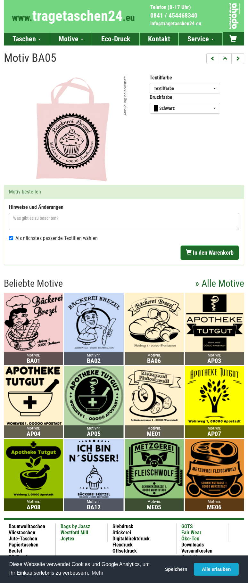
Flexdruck (122, 545)
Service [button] (200, 39)
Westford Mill (74, 533)
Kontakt (159, 39)
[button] (212, 58)
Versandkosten (196, 551)
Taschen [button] (26, 39)
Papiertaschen (23, 545)
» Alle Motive (219, 283)
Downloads (192, 545)
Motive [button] (71, 39)
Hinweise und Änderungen (36, 207)
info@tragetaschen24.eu (175, 24)
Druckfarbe (161, 97)
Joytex (67, 539)
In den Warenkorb (210, 252)
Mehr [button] (97, 573)
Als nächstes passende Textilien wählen (53, 238)
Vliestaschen (22, 533)
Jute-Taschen (23, 539)
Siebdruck (122, 526)
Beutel (15, 551)
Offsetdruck (124, 551)
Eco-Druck (115, 39)
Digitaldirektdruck (131, 539)
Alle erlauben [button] (216, 569)
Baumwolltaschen (27, 526)
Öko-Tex (190, 539)
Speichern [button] (176, 569)
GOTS (187, 526)
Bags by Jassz (75, 526)
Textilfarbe (161, 78)
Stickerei (121, 533)
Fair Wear (191, 533)
